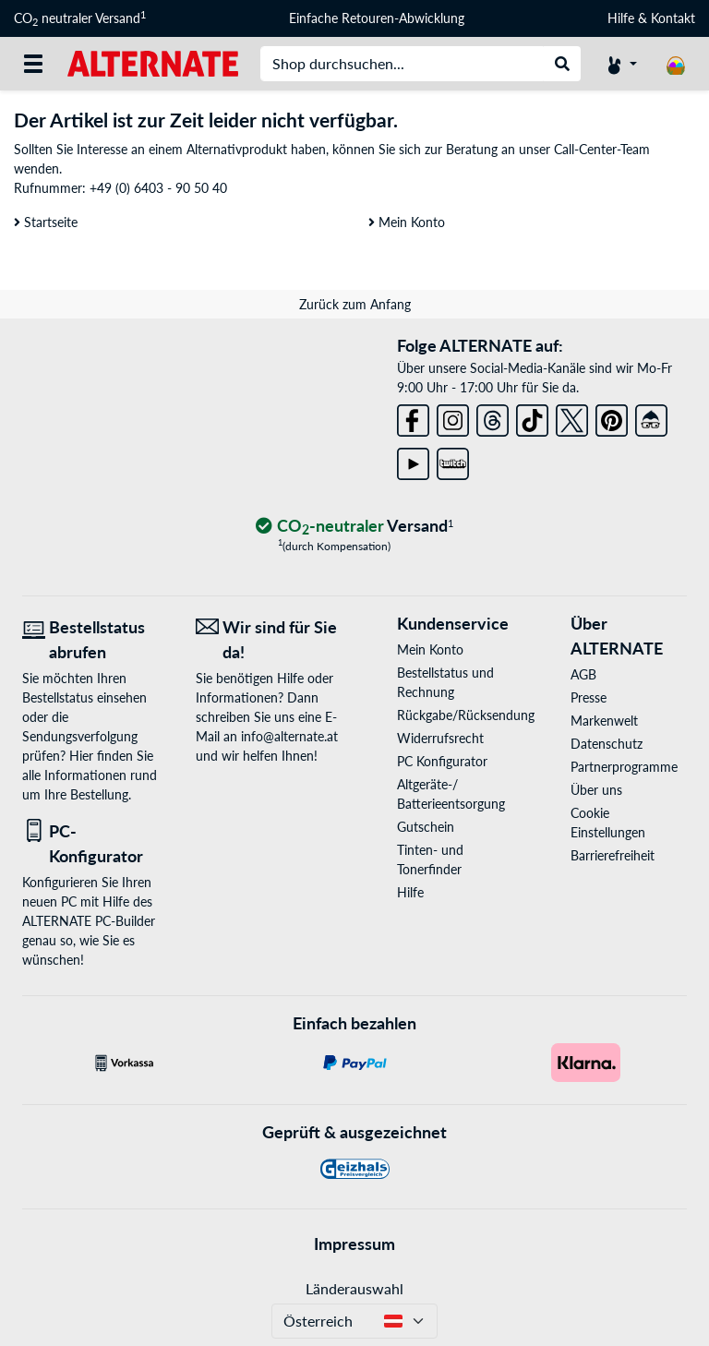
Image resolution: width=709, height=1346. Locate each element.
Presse (589, 697)
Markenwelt (604, 720)
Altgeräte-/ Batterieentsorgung (451, 793)
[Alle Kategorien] (33, 63)
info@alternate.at (289, 736)
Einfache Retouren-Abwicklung (376, 18)
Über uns (596, 790)
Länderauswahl (354, 1288)
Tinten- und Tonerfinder (430, 859)
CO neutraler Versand (80, 18)
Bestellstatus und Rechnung (445, 682)
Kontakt (673, 18)
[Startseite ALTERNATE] (152, 62)
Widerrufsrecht (440, 738)
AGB (583, 674)
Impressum (354, 1243)
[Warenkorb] (675, 63)
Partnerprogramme (624, 767)
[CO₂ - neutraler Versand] (354, 527)
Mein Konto (406, 222)
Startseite (46, 222)
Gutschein (425, 827)
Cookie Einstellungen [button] (608, 822)
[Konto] (622, 63)
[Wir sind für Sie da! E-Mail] (269, 640)
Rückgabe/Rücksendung (455, 715)
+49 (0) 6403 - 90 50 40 (158, 188)
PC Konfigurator (442, 761)
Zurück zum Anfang (355, 304)
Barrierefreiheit (613, 855)
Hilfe (620, 18)
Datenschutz (607, 743)
